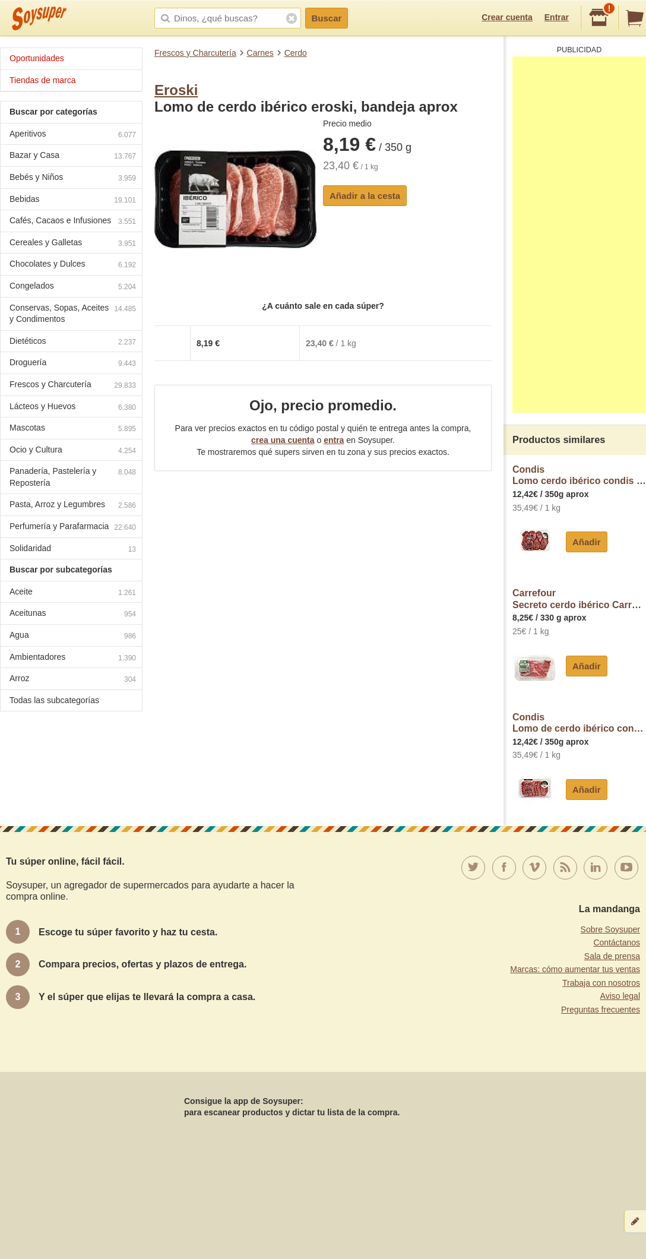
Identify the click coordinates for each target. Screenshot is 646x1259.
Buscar (327, 18)
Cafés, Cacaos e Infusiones (73, 222)
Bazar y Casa (73, 156)
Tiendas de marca (43, 80)
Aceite (73, 593)
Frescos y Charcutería (195, 53)
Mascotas (73, 429)
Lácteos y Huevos (73, 407)
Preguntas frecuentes (600, 1009)
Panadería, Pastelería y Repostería (73, 477)
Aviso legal (620, 996)
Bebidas (73, 200)
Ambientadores (73, 658)
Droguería (73, 364)
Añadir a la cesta (365, 196)
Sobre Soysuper (610, 929)
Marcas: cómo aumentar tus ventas (575, 969)
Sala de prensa (612, 956)
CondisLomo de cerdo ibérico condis (579, 723)
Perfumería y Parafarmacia (73, 527)
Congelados (73, 287)
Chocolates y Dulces (73, 265)
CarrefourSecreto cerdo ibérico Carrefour (579, 599)
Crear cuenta (507, 17)
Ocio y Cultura (73, 451)
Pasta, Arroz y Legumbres (73, 505)
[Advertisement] (579, 234)
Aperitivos (73, 135)
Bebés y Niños (73, 178)
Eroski (176, 90)
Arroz (73, 679)
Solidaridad (73, 549)
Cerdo (295, 53)
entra (334, 440)
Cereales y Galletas (73, 244)
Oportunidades (37, 58)
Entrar (556, 17)
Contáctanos (616, 942)
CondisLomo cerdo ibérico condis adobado (579, 475)
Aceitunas (73, 614)
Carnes (260, 53)
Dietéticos (73, 342)
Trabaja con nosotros (601, 983)
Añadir (586, 542)
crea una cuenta (283, 440)
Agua (73, 636)
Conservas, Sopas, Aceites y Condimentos (73, 313)
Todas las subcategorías (54, 700)
